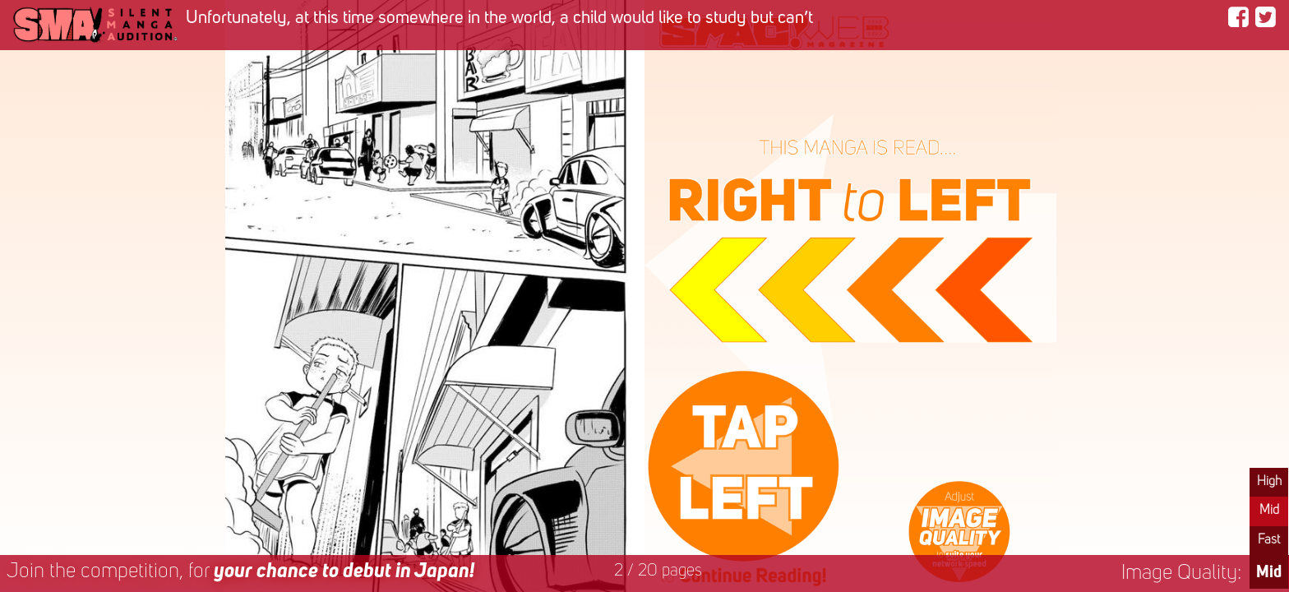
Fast (1269, 540)
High (1269, 481)
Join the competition (240, 572)
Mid (1269, 510)
